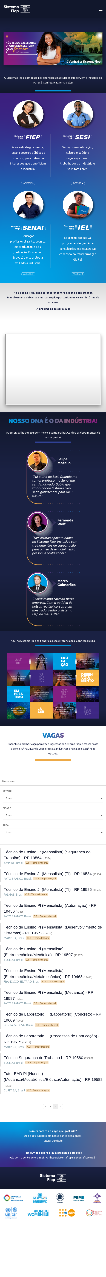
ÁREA (6, 825)
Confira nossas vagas (22, 52)
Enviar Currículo (53, 1140)
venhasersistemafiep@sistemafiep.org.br (71, 1157)
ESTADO (7, 791)
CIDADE (7, 808)
